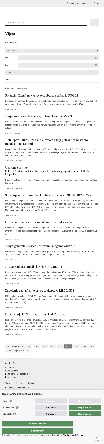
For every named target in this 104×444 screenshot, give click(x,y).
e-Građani (9, 367)
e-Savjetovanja (11, 371)
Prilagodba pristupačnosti (78, 3)
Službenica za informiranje (17, 388)
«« (8, 346)
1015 (68, 346)
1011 (36, 346)
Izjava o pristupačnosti (15, 391)
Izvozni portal (11, 377)
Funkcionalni (8, 413)
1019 (9, 350)
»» (28, 350)
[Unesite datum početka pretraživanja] (58, 57)
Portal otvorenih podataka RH (18, 374)
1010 (29, 346)
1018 (91, 346)
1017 (84, 346)
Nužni (5, 407)
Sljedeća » (19, 350)
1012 (44, 346)
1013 (52, 346)
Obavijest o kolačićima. (72, 435)
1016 (76, 346)
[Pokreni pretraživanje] (84, 22)
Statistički (7, 420)
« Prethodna (17, 346)
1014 (60, 346)
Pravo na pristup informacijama (19, 394)
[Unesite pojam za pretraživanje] (18, 22)
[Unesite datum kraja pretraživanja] (58, 65)
